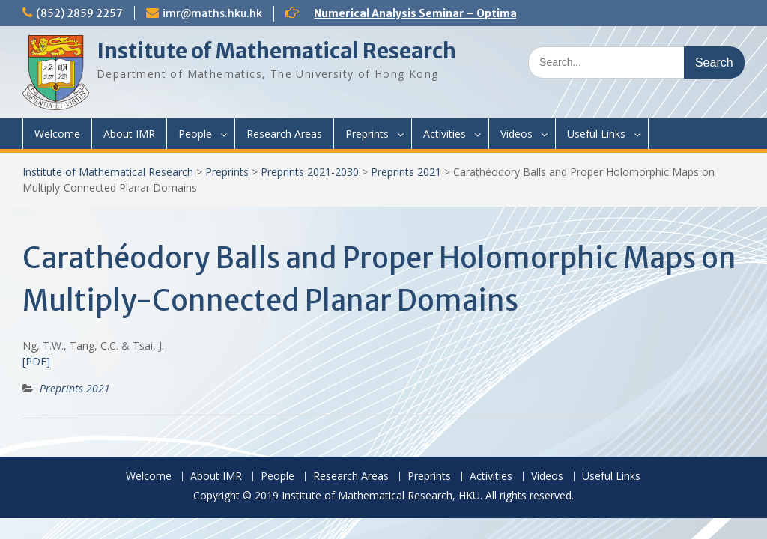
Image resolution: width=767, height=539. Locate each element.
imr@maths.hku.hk (212, 13)
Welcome (57, 134)
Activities (444, 134)
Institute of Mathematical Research (276, 50)
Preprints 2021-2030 (310, 172)
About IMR (129, 134)
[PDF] (36, 361)
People (195, 134)
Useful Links (596, 134)
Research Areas (284, 134)
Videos (516, 134)
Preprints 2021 (406, 172)
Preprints (367, 134)
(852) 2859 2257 (79, 13)
